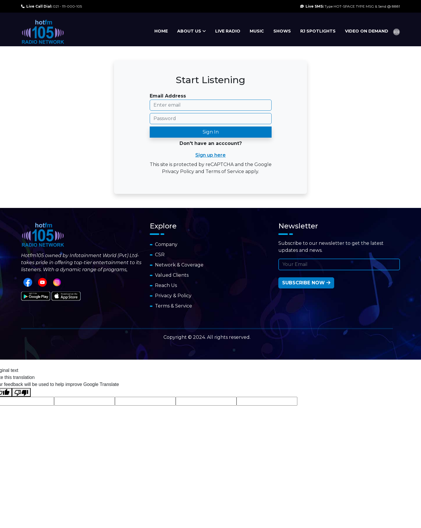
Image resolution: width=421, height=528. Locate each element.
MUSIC (257, 31)
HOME (161, 31)
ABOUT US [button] (191, 31)
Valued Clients (169, 275)
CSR (157, 254)
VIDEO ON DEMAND (366, 31)
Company (163, 244)
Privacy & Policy (170, 295)
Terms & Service (171, 306)
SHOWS (282, 31)
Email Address (168, 96)
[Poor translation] (21, 392)
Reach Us (163, 285)
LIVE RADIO (227, 31)
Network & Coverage (176, 265)
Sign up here (210, 155)
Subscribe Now (306, 283)
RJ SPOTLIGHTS (318, 31)
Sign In (211, 132)
